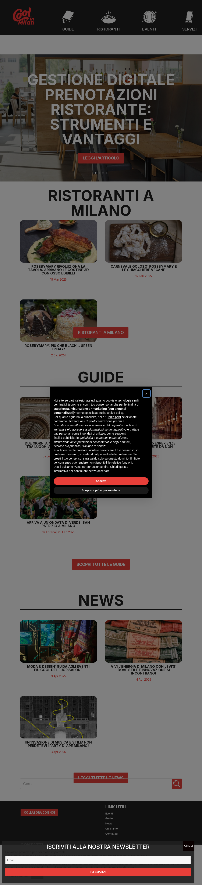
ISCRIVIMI (98, 872)
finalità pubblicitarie (66, 437)
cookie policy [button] (114, 412)
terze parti (114, 417)
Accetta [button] (101, 481)
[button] (146, 393)
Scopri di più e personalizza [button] (100, 490)
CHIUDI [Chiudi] (188, 845)
